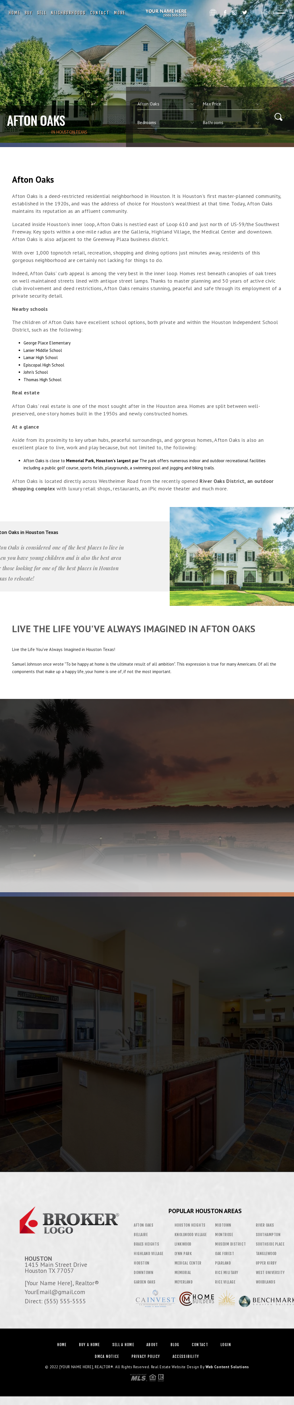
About (152, 1344)
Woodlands (266, 1282)
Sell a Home (123, 1344)
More (119, 12)
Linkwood (183, 1244)
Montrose (224, 1234)
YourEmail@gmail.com (55, 1292)
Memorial (183, 1272)
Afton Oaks (143, 1225)
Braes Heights (146, 1244)
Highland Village (148, 1253)
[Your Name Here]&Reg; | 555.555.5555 (167, 13)
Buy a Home (89, 1344)
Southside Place (270, 1244)
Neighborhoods (68, 12)
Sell (41, 12)
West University (270, 1272)
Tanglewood (266, 1253)
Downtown (143, 1272)
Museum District (230, 1244)
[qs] (232, 104)
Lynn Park (183, 1253)
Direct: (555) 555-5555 (55, 1301)
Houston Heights (190, 1225)
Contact (99, 12)
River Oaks (265, 1225)
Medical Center (188, 1263)
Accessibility (186, 1356)
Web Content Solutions (227, 1366)
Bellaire (141, 1234)
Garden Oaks (145, 1282)
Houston (142, 1263)
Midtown (223, 1225)
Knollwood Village (191, 1234)
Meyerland (184, 1282)
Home (14, 12)
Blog (175, 1344)
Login (225, 1344)
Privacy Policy (145, 1356)
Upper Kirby (266, 1263)
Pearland (223, 1263)
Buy (28, 12)
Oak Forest (224, 1253)
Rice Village (225, 1282)
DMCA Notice (107, 1356)
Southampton (268, 1234)
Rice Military (226, 1272)
